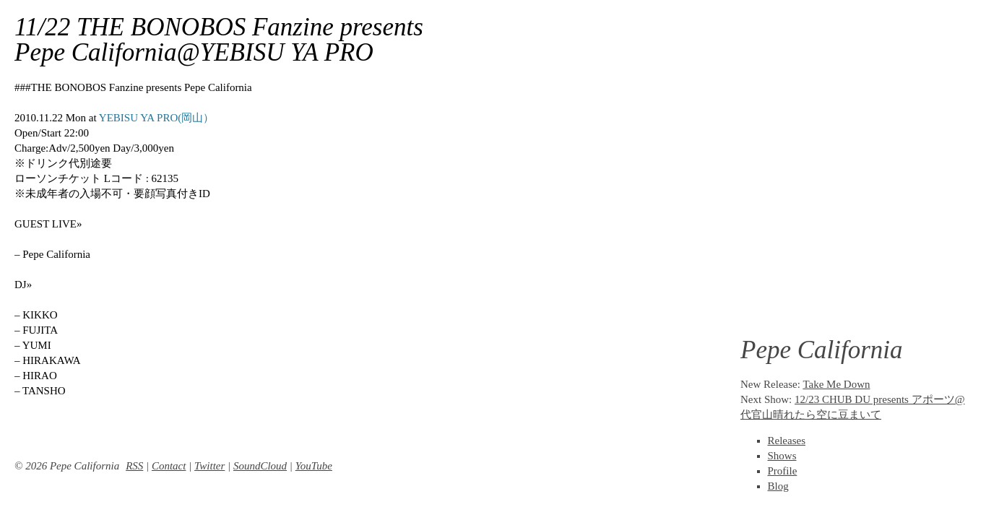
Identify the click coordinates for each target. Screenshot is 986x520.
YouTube (313, 466)
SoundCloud (260, 466)
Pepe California (821, 350)
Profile (782, 471)
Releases (786, 440)
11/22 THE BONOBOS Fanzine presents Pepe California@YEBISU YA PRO (218, 39)
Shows (782, 456)
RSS (134, 466)
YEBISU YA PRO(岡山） (156, 118)
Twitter (209, 466)
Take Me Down (836, 384)
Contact (169, 466)
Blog (778, 486)
